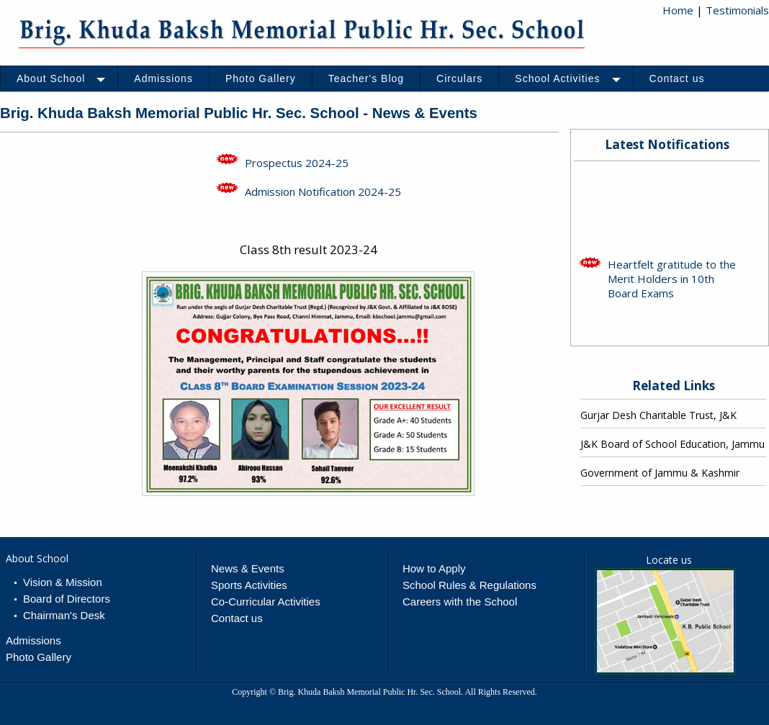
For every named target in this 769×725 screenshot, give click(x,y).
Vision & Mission (62, 582)
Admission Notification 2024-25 (323, 191)
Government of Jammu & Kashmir (659, 472)
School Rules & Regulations (469, 585)
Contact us (237, 618)
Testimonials (737, 10)
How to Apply (434, 568)
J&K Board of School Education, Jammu (672, 444)
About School (37, 558)
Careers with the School (460, 601)
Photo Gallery (38, 657)
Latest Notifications (667, 144)
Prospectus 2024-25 (296, 163)
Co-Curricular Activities (265, 601)
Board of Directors (66, 599)
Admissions (33, 640)
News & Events (247, 568)
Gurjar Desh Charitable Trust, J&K (658, 415)
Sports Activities (249, 585)
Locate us (669, 560)
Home (677, 10)
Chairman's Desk (64, 615)
